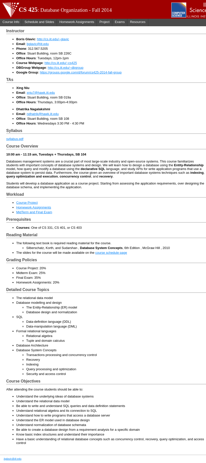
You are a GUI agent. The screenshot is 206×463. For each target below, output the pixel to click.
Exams (120, 22)
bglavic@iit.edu (38, 44)
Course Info (10, 22)
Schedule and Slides (39, 22)
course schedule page (111, 252)
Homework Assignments (76, 22)
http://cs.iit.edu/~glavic (53, 39)
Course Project (27, 202)
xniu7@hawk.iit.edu (41, 92)
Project (104, 22)
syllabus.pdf (14, 139)
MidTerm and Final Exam (34, 212)
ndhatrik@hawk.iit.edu (43, 114)
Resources (137, 22)
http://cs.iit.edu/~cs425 (60, 63)
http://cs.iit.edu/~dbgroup (65, 68)
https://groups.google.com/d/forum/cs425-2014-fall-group (81, 72)
